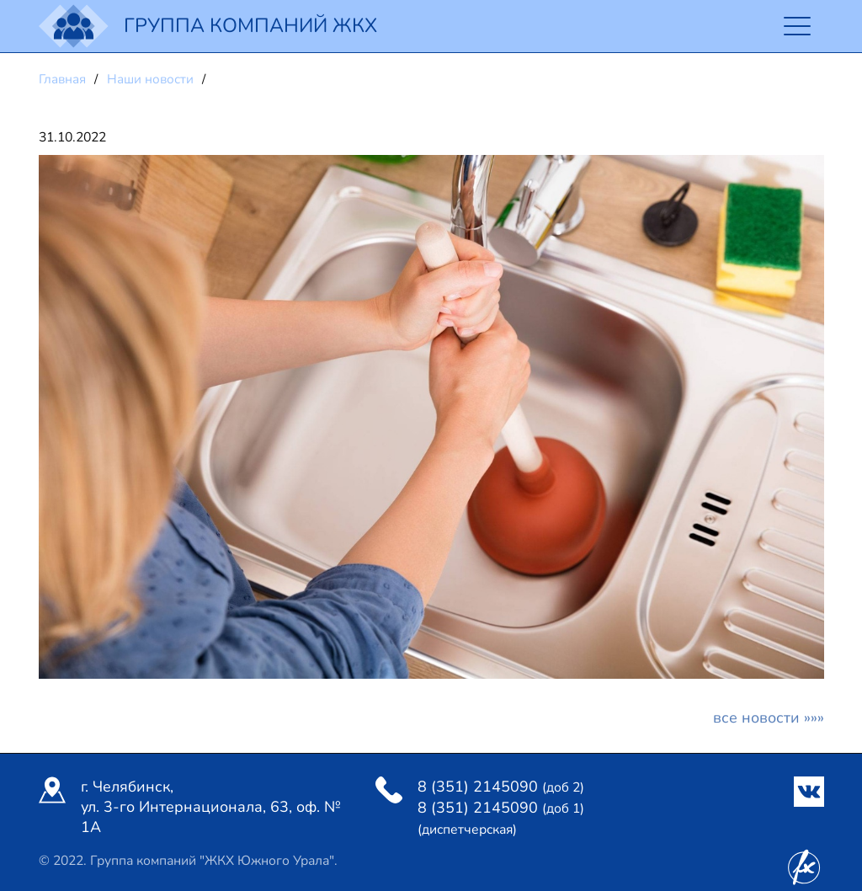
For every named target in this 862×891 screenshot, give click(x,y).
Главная (64, 79)
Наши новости (152, 79)
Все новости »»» (768, 722)
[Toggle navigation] (797, 26)
